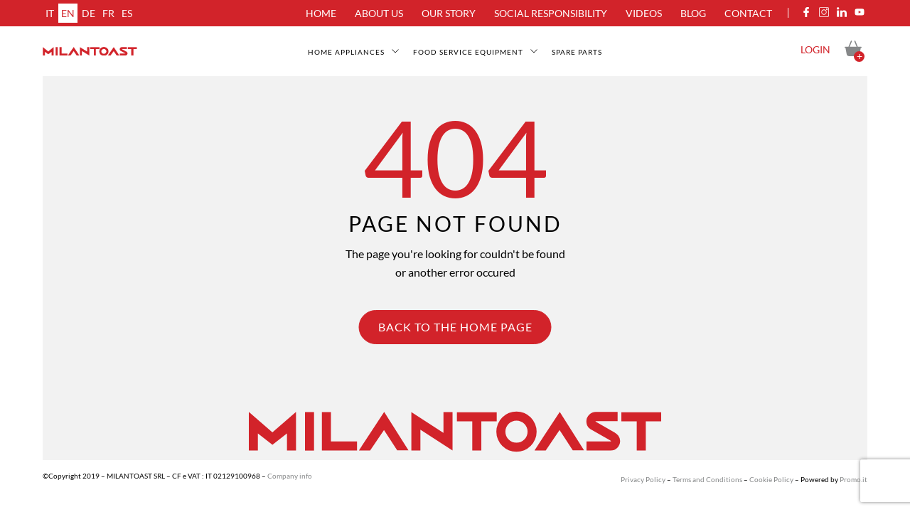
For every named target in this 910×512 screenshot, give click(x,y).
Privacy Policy (643, 479)
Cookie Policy (771, 479)
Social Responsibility (550, 13)
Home (321, 13)
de (88, 13)
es (127, 13)
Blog (693, 13)
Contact (748, 13)
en (68, 13)
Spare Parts (577, 52)
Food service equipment (468, 52)
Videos (644, 13)
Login (815, 49)
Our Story (449, 13)
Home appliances (346, 52)
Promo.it (853, 479)
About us (379, 13)
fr (108, 13)
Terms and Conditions (707, 479)
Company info (289, 475)
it (50, 13)
